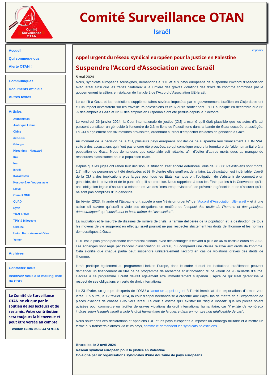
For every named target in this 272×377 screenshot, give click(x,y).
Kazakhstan (21, 176)
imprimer (257, 50)
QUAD (17, 201)
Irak (15, 157)
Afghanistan (21, 118)
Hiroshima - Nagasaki (27, 150)
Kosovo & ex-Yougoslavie (30, 182)
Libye (17, 188)
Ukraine (18, 227)
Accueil (15, 50)
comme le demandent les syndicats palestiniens (180, 326)
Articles (15, 111)
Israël (162, 31)
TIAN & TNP (21, 214)
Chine (17, 131)
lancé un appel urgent (168, 291)
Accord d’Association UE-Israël (222, 201)
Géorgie (18, 144)
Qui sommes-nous (24, 58)
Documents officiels (25, 89)
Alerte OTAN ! (20, 66)
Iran (16, 163)
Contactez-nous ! (23, 268)
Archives (16, 253)
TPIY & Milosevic (24, 220)
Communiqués (21, 81)
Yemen (17, 239)
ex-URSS (19, 137)
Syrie (16, 207)
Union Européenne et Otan (31, 233)
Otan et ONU (21, 195)
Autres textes (20, 97)
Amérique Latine (24, 125)
